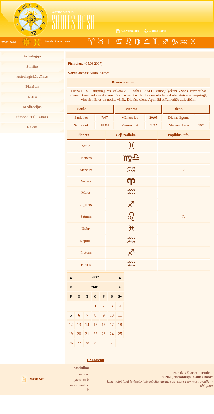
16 (104, 324)
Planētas (32, 87)
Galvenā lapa (130, 30)
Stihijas (32, 66)
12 (71, 324)
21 (87, 333)
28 (87, 343)
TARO (32, 97)
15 (95, 324)
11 (120, 315)
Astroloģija (32, 56)
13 (79, 324)
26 (71, 343)
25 (120, 333)
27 (79, 343)
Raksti (32, 127)
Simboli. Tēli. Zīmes (32, 117)
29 (95, 343)
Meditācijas (32, 107)
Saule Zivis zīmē (57, 41)
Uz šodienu (95, 360)
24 (112, 333)
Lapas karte (157, 30)
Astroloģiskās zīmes (32, 76)
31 (112, 343)
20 (79, 333)
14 (87, 324)
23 (104, 333)
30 (104, 343)
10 (112, 315)
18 (120, 324)
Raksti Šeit (37, 379)
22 (95, 333)
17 (112, 324)
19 (71, 333)
